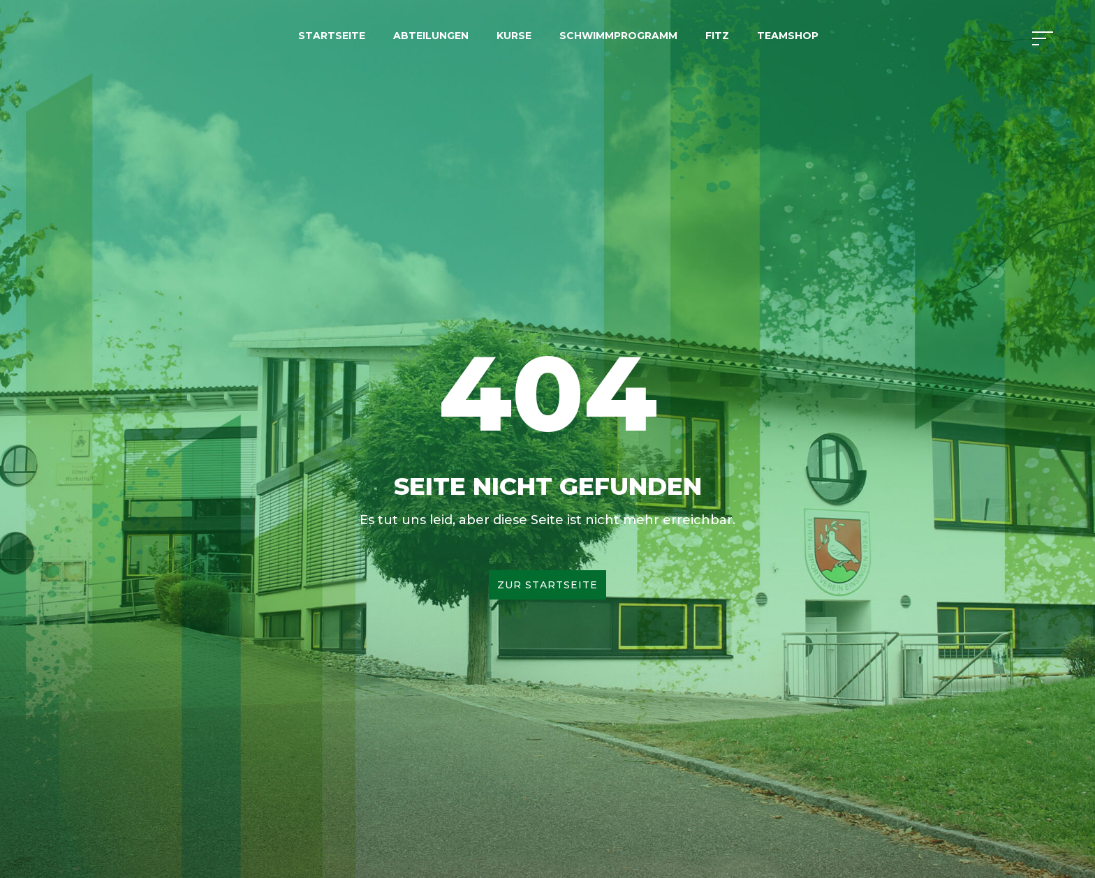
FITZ (717, 35)
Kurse (514, 35)
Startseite (331, 35)
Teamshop (787, 35)
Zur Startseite (547, 585)
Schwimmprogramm (618, 35)
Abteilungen (431, 35)
